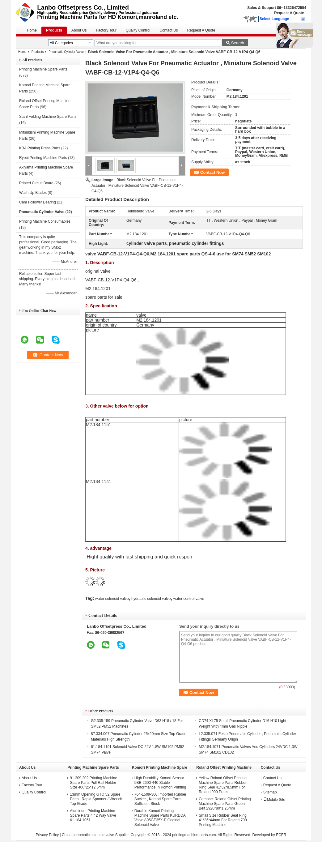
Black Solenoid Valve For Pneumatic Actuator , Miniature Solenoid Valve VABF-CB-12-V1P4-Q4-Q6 (137, 185)
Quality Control (138, 30)
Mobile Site (274, 799)
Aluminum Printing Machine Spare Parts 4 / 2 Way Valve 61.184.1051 (93, 815)
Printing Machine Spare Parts (43, 69)
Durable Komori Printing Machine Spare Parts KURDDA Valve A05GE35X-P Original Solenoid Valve (159, 818)
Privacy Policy (47, 835)
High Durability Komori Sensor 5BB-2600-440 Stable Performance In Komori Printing (160, 782)
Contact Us (168, 30)
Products (54, 30)
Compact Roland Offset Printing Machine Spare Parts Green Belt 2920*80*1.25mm (225, 803)
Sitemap (270, 792)
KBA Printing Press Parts (39, 148)
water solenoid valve (112, 598)
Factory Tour (106, 30)
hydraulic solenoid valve (151, 598)
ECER (281, 835)
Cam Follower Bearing (37, 202)
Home (32, 30)
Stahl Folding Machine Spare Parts (47, 116)
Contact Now (212, 172)
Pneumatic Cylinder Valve (66, 51)
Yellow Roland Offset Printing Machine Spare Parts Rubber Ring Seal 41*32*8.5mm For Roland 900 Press (223, 785)
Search (237, 43)
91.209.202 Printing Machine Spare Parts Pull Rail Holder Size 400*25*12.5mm (93, 782)
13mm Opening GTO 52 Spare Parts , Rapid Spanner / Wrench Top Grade (96, 799)
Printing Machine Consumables (44, 221)
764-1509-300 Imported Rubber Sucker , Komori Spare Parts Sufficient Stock (160, 799)
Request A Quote (289, 13)
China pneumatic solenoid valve (88, 835)
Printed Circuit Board (36, 183)
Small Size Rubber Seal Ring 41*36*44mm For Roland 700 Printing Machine (223, 820)
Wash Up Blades (33, 192)
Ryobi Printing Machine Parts (43, 158)
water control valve (188, 598)
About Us (79, 30)
